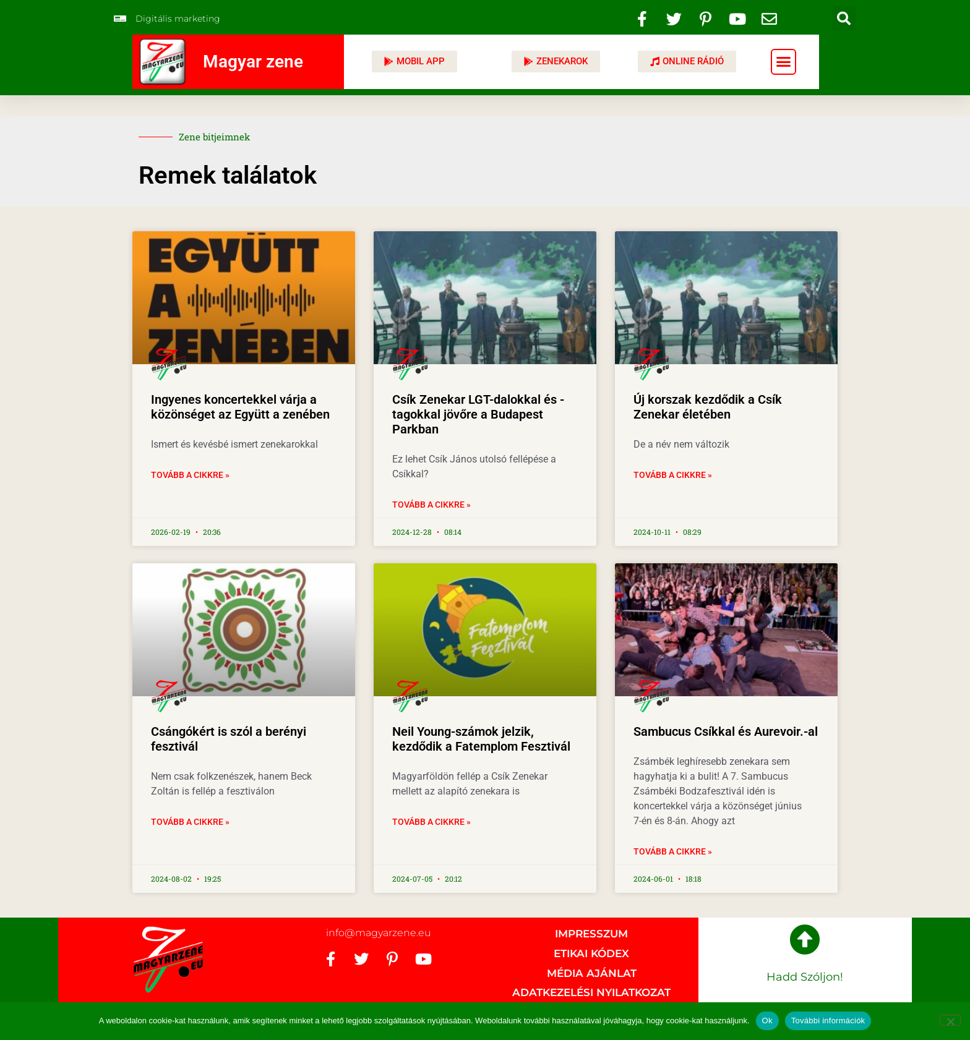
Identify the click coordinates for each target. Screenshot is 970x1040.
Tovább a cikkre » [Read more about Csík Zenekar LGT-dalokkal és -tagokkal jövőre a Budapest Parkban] (431, 504)
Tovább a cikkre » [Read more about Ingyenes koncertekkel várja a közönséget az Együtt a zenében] (190, 475)
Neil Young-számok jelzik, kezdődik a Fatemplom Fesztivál (481, 739)
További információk (828, 1020)
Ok (767, 1020)
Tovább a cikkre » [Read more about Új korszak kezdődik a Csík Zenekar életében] (672, 475)
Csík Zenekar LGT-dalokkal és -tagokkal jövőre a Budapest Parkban (478, 414)
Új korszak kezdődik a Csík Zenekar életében (707, 407)
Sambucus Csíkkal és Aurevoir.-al (725, 731)
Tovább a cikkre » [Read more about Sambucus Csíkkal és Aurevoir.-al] (672, 851)
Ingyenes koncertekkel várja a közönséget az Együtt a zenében (240, 407)
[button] (843, 18)
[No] (950, 1020)
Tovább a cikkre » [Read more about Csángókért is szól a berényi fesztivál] (190, 822)
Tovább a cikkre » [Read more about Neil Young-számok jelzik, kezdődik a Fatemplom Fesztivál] (431, 822)
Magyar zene (253, 61)
